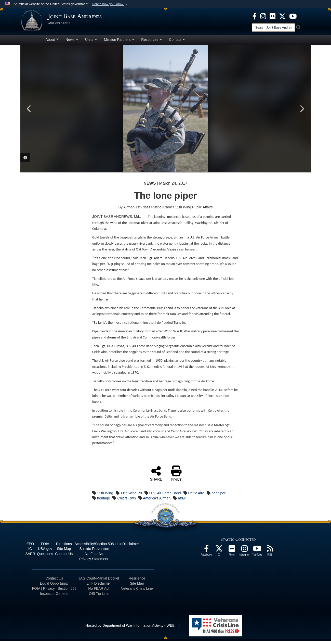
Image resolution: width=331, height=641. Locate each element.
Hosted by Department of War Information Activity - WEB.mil (132, 627)
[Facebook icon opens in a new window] (255, 16)
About (52, 42)
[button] (110, 4)
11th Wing (105, 495)
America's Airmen (156, 500)
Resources (151, 42)
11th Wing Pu (131, 495)
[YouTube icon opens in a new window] (293, 16)
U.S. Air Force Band (165, 495)
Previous (29, 111)
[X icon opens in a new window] (282, 16)
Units (91, 42)
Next (302, 111)
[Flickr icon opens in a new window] (272, 16)
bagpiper (218, 495)
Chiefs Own (126, 500)
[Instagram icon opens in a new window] (263, 16)
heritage (103, 500)
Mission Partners (119, 42)
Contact (177, 42)
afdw (182, 500)
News (71, 42)
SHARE (156, 475)
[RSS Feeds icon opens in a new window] (270, 552)
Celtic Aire (196, 495)
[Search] (273, 27)
